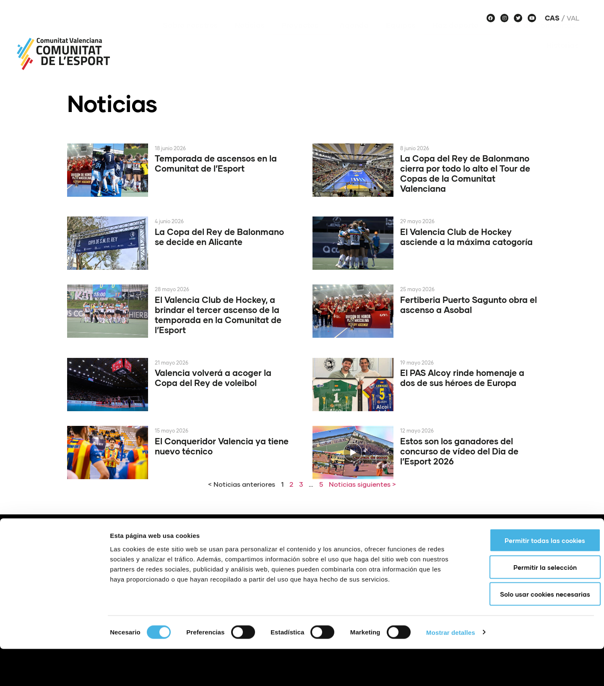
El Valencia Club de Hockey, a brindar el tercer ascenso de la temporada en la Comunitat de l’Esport (218, 315)
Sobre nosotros (190, 37)
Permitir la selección (534, 604)
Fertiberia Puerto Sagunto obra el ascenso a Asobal (468, 305)
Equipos (401, 37)
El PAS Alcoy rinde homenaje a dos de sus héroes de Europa (462, 378)
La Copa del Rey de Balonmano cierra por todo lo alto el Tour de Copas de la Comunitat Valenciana (465, 173)
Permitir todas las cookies (534, 577)
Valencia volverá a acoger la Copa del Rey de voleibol (213, 378)
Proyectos (302, 37)
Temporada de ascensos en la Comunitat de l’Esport (216, 163)
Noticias (249, 37)
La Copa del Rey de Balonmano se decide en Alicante (219, 237)
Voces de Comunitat (539, 37)
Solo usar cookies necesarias (534, 631)
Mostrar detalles (450, 669)
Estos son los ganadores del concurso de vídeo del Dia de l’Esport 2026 (459, 451)
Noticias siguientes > (362, 484)
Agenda (354, 37)
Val (573, 18)
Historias (562, 57)
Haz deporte (457, 37)
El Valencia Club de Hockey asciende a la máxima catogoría (466, 237)
